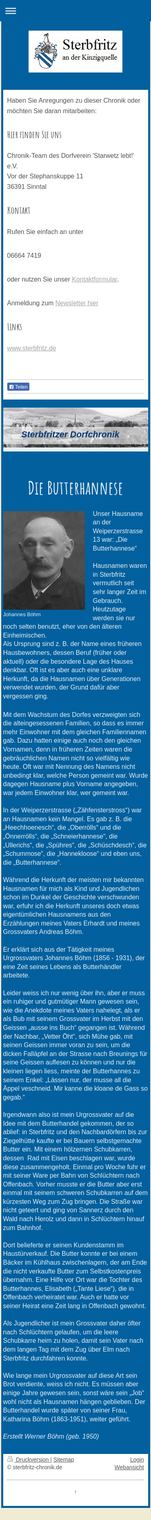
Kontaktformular (94, 279)
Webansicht (129, 1467)
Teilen (18, 387)
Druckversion (28, 1459)
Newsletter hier (77, 303)
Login (137, 1459)
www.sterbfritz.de (31, 348)
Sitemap (64, 1459)
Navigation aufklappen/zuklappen (75, 10)
